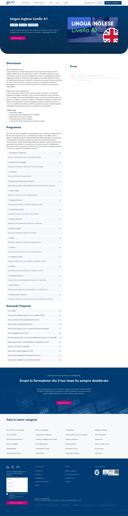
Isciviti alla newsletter (17, 503)
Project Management (42, 444)
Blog (50, 3)
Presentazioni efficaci (71, 448)
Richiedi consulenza (113, 3)
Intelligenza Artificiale (101, 430)
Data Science (98, 453)
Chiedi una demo (17, 38)
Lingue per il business (71, 439)
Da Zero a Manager (12, 444)
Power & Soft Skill (11, 434)
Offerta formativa (40, 3)
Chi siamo (39, 471)
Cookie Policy (66, 505)
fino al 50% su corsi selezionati (15, 430)
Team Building (69, 430)
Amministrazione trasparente (107, 505)
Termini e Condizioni (53, 505)
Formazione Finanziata (42, 482)
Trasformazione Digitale (72, 453)
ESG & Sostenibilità (100, 434)
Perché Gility (25, 3)
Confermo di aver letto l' (18, 496)
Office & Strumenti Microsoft (14, 439)
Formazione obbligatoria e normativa (46, 439)
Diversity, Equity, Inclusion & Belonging (76, 434)
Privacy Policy (40, 505)
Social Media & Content (42, 448)
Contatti (65, 3)
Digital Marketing (11, 448)
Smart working (40, 453)
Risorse (57, 3)
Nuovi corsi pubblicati (42, 430)
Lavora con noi (70, 478)
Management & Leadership (43, 434)
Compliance (77, 505)
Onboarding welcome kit (13, 453)
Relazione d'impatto (89, 505)
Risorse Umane (99, 448)
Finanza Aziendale (70, 444)
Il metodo (39, 474)
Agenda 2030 (99, 439)
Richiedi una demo (71, 471)
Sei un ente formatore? (72, 474)
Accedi (100, 3)
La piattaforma (40, 478)
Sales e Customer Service (102, 444)
